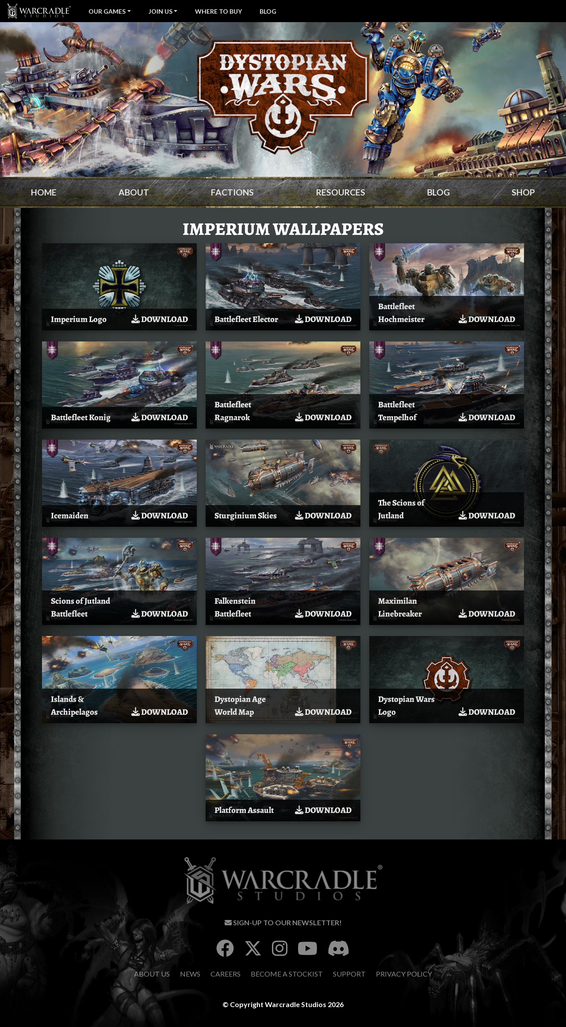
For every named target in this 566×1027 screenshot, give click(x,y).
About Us (152, 974)
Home (44, 192)
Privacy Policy (404, 974)
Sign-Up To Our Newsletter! (283, 922)
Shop (523, 192)
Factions (232, 192)
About (134, 192)
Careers (225, 974)
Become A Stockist (287, 974)
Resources (340, 192)
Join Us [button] (160, 11)
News (190, 974)
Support (349, 974)
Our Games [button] (107, 11)
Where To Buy (218, 11)
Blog (268, 11)
